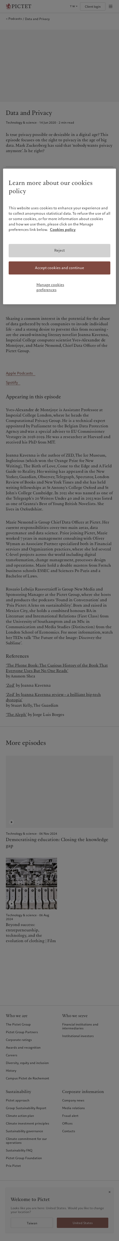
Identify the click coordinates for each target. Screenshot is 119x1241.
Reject (59, 250)
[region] (59, 236)
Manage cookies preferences (50, 287)
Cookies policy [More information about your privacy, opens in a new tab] (63, 229)
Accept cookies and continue (59, 267)
